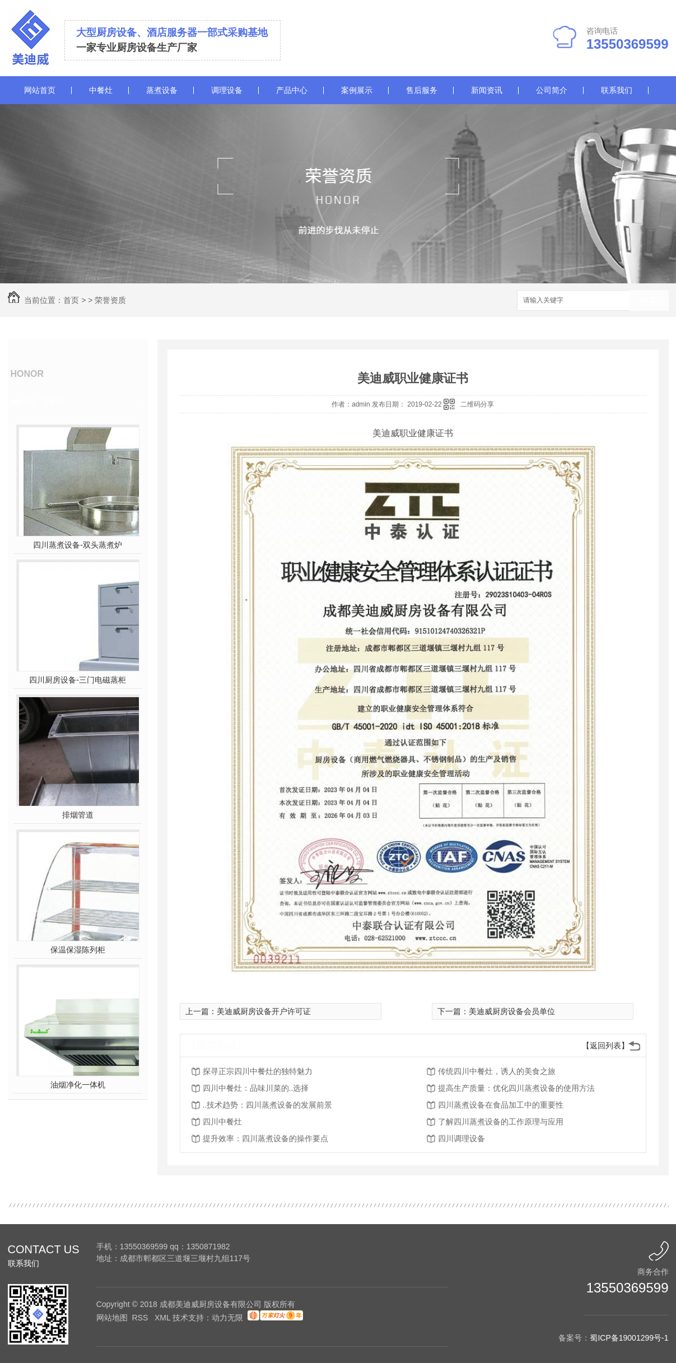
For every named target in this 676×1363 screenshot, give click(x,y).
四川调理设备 (461, 1138)
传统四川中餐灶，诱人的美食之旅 (497, 1071)
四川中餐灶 (222, 1121)
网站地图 (112, 1317)
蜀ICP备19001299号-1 (629, 1337)
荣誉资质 (110, 300)
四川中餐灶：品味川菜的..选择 (256, 1088)
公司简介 (551, 90)
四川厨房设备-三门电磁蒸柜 (77, 679)
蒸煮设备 (162, 90)
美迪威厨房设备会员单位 (512, 1011)
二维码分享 (477, 404)
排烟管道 (78, 814)
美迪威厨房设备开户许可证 (264, 1011)
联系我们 (616, 90)
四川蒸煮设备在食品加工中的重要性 (500, 1104)
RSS (141, 1317)
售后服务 (421, 90)
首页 (71, 300)
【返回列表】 (605, 1045)
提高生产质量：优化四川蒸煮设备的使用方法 (516, 1088)
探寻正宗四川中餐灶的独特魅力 (258, 1071)
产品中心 (291, 90)
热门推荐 (45, 401)
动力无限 (227, 1317)
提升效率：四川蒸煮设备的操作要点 (265, 1138)
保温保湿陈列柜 (77, 949)
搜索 (649, 301)
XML (164, 1317)
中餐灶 (101, 90)
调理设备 (227, 90)
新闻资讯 (486, 90)
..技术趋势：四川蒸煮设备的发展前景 (268, 1104)
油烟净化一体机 (77, 1084)
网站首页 (39, 90)
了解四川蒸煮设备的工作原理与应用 (500, 1121)
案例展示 (356, 90)
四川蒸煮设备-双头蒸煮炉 (77, 544)
